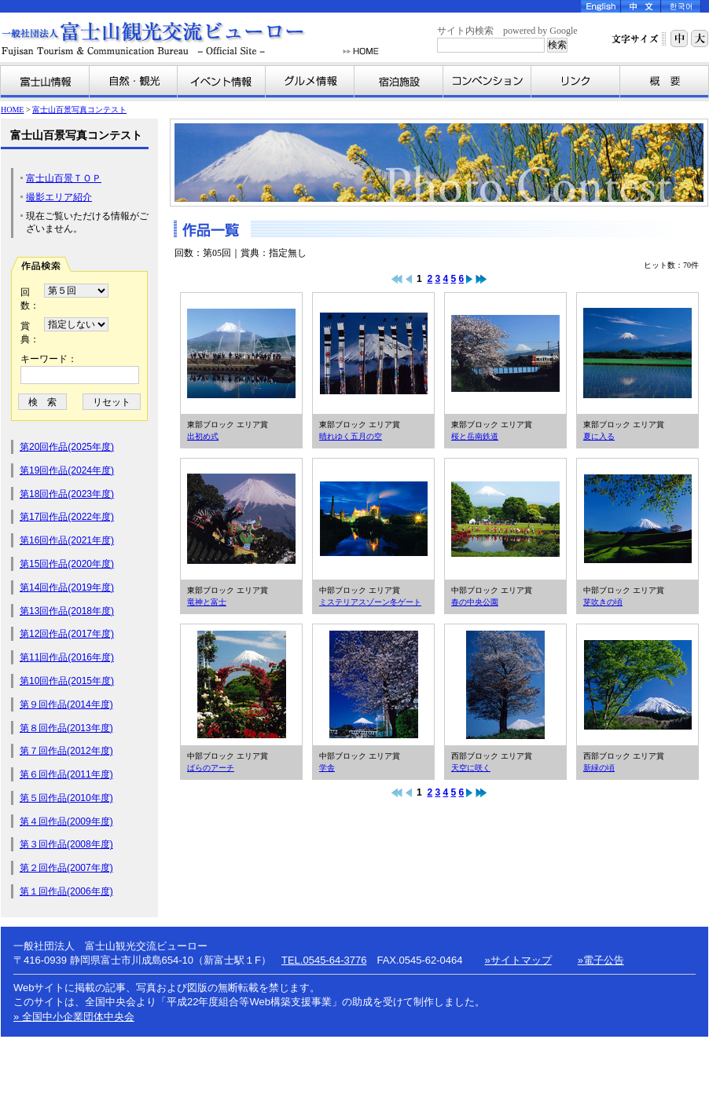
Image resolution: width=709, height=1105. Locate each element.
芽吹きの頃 (637, 519)
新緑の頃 (637, 685)
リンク (575, 81)
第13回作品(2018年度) (67, 611)
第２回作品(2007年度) (66, 867)
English (601, 6)
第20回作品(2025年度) (67, 446)
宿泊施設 (398, 81)
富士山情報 (45, 81)
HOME (361, 51)
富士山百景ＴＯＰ (63, 178)
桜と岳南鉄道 (505, 353)
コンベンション (487, 81)
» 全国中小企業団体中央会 (73, 1017)
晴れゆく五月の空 (373, 353)
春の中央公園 (505, 519)
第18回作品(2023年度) (67, 493)
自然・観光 (134, 81)
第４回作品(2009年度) (66, 821)
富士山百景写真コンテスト (79, 109)
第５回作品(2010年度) (66, 797)
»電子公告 (601, 960)
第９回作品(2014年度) (66, 704)
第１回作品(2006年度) (66, 891)
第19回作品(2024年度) (67, 470)
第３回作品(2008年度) (66, 844)
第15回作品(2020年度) (67, 563)
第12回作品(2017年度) (67, 633)
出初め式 (241, 353)
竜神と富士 (241, 519)
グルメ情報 (310, 81)
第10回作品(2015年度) (67, 680)
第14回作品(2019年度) (67, 587)
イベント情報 (222, 81)
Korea (681, 6)
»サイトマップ (518, 960)
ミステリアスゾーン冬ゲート (373, 519)
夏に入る (637, 353)
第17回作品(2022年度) (67, 516)
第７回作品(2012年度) (66, 750)
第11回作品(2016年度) (67, 657)
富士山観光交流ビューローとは (664, 81)
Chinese (641, 6)
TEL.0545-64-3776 (323, 960)
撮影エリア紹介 (59, 197)
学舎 (373, 685)
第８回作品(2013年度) (66, 728)
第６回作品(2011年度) (66, 774)
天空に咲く (505, 685)
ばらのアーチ (241, 685)
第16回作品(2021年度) (67, 540)
